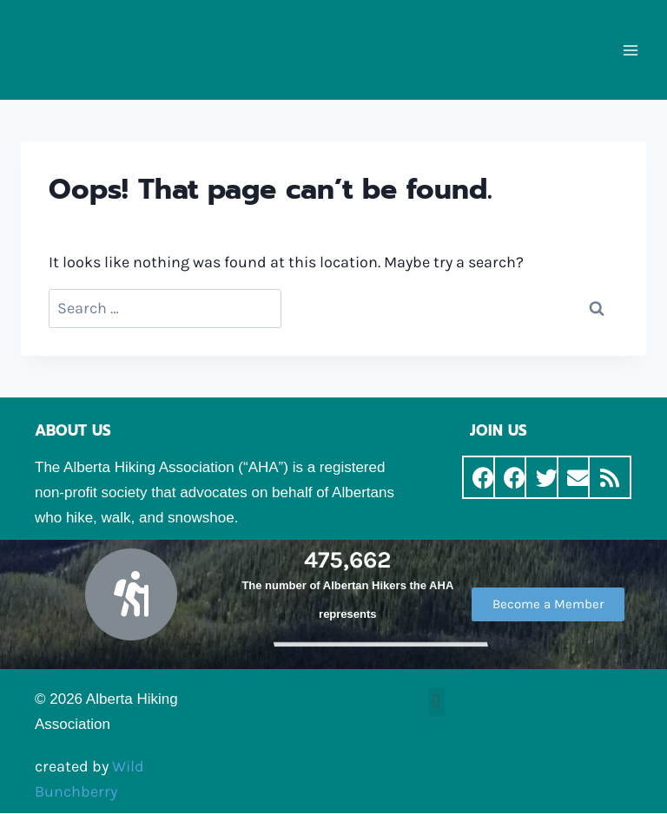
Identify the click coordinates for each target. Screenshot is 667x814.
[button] (548, 604)
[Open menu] (630, 49)
